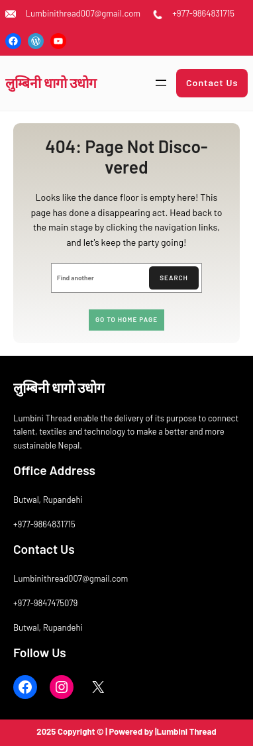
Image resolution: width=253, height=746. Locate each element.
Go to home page (126, 319)
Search (174, 278)
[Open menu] (161, 83)
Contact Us (212, 82)
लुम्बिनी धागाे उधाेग (51, 82)
